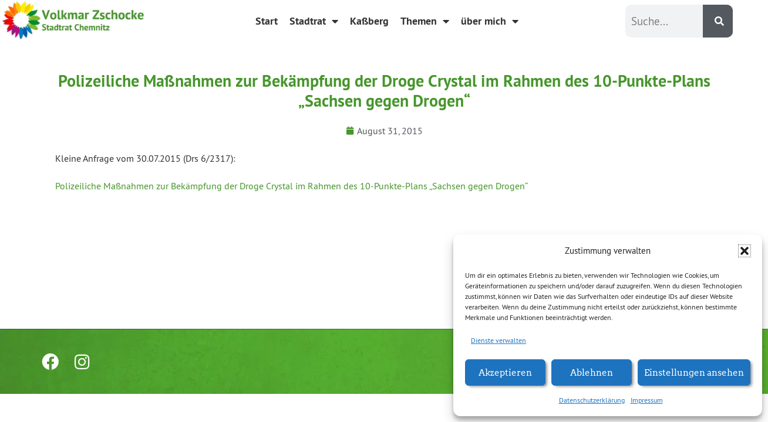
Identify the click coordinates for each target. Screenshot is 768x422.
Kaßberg (369, 21)
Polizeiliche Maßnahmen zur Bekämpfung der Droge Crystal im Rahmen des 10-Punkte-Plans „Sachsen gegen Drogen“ (291, 186)
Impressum (647, 400)
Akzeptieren (505, 371)
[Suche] (718, 21)
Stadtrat (313, 21)
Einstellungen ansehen (694, 371)
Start (266, 21)
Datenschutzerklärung (592, 400)
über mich (489, 21)
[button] (744, 251)
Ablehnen (591, 371)
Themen (424, 21)
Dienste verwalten (498, 340)
